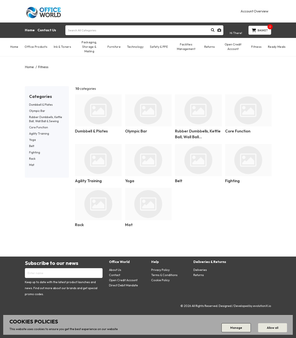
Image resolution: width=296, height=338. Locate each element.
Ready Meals (277, 47)
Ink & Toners (62, 47)
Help (155, 262)
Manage (236, 328)
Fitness (256, 47)
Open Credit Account (233, 46)
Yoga (32, 140)
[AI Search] (219, 30)
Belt (31, 146)
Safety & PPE (159, 47)
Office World (119, 262)
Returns (209, 47)
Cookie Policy (160, 280)
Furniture (114, 47)
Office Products (36, 47)
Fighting (34, 152)
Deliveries (200, 270)
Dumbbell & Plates (41, 105)
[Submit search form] (213, 30)
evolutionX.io (262, 306)
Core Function (38, 127)
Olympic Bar (37, 111)
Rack (32, 159)
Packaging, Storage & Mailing (89, 46)
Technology (135, 47)
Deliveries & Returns (209, 262)
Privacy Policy (160, 270)
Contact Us (46, 30)
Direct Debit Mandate (123, 285)
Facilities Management (186, 46)
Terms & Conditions (164, 275)
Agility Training (39, 133)
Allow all (272, 328)
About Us (115, 270)
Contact (114, 275)
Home (30, 30)
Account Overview (254, 11)
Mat (31, 165)
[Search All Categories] (144, 30)
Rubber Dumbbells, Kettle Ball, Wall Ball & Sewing (45, 119)
